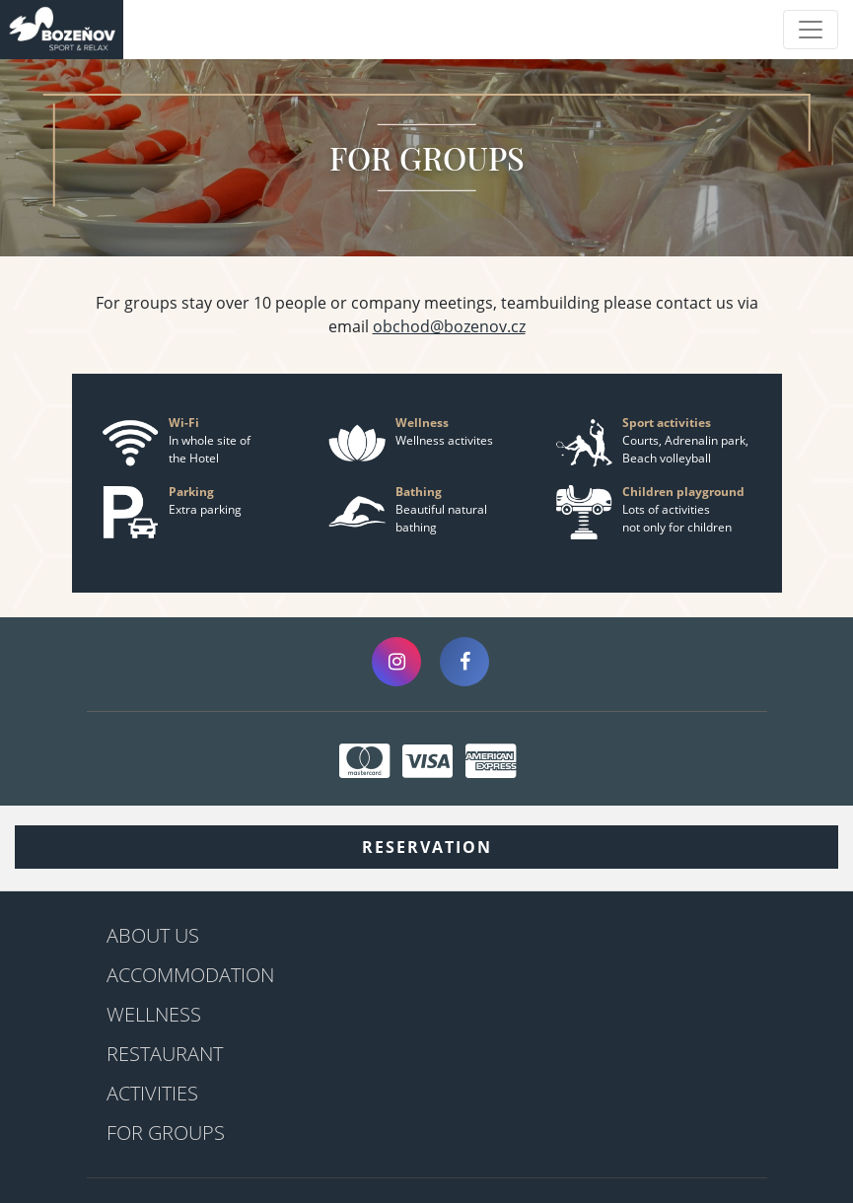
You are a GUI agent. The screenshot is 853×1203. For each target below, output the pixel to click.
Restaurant (165, 1053)
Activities (152, 1093)
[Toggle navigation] (810, 29)
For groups (166, 1132)
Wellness (154, 1014)
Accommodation (190, 974)
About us (153, 935)
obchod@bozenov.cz (449, 326)
